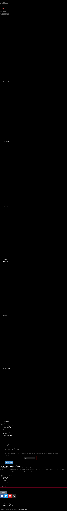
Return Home (9, 462)
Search (39, 458)
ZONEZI (4, 2)
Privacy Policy (23, 509)
